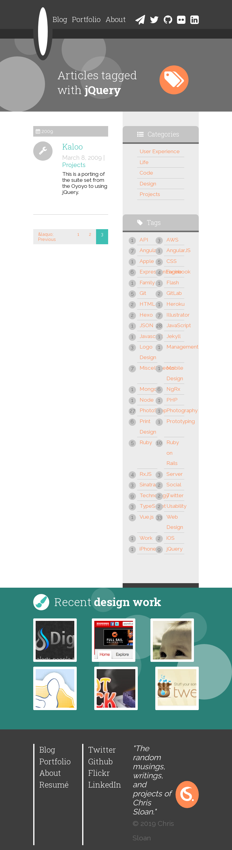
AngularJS (175, 250)
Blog (60, 19)
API (144, 240)
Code (146, 173)
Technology (148, 495)
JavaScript (175, 325)
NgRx (173, 389)
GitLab (174, 293)
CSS (171, 261)
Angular (148, 250)
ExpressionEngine (148, 272)
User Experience (160, 151)
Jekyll (173, 336)
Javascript (148, 336)
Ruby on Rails (172, 452)
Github (100, 761)
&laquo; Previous (47, 237)
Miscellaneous (148, 368)
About (115, 19)
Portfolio (86, 19)
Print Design (148, 426)
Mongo (148, 389)
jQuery (174, 549)
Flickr (99, 773)
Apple (147, 261)
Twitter (175, 495)
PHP (172, 400)
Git (143, 293)
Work (146, 538)
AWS (172, 240)
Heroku (175, 304)
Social (173, 485)
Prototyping (175, 421)
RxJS (146, 474)
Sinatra (148, 485)
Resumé (54, 784)
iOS (170, 538)
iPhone (148, 549)
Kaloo (72, 146)
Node (147, 400)
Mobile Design (174, 373)
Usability (175, 506)
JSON (146, 325)
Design (148, 184)
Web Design (174, 522)
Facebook (175, 272)
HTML (147, 304)
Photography (175, 410)
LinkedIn (104, 784)
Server (174, 474)
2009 (47, 131)
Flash (172, 283)
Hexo (146, 315)
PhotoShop (148, 410)
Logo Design (148, 352)
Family (147, 283)
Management (175, 347)
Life (144, 162)
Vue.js (147, 517)
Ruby (146, 442)
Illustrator (175, 315)
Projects (73, 165)
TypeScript (148, 506)
